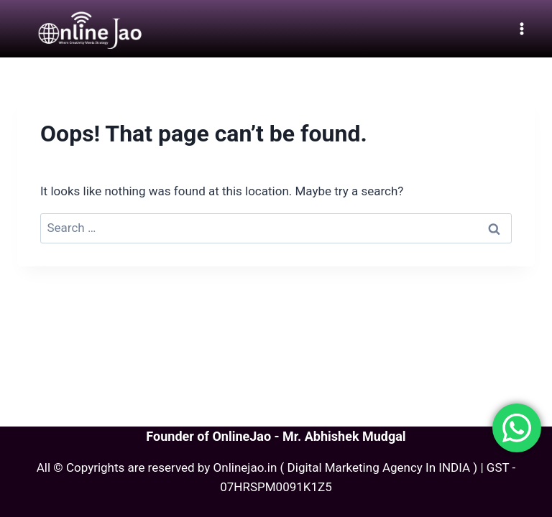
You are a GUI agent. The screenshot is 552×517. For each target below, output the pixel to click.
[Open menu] (521, 28)
